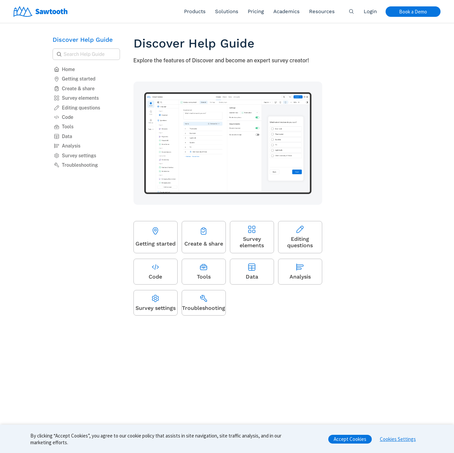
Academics (286, 11)
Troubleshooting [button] (76, 165)
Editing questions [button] (77, 107)
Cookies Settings (398, 441)
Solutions (226, 11)
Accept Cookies (350, 441)
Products (195, 11)
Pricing (256, 11)
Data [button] (63, 136)
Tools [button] (64, 126)
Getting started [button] (75, 79)
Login (370, 11)
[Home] (40, 11)
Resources (322, 11)
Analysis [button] (67, 146)
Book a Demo (413, 11)
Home (64, 69)
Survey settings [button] (75, 155)
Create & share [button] (74, 88)
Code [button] (63, 117)
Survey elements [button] (76, 98)
